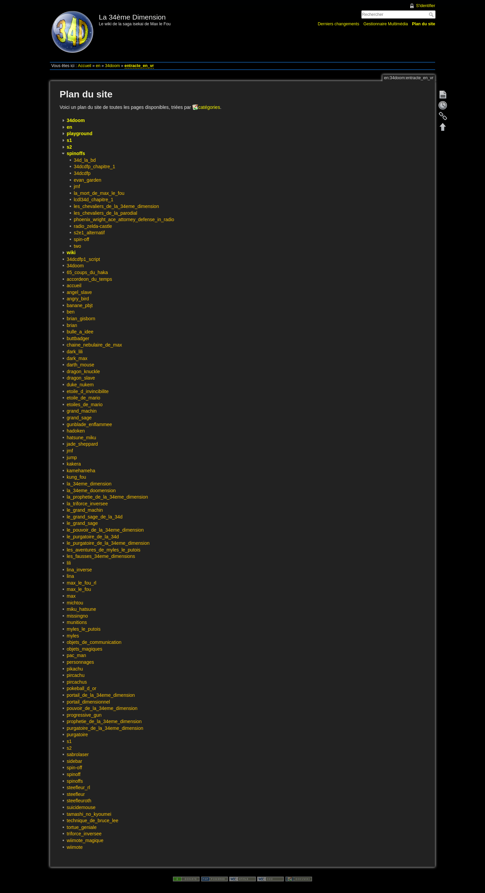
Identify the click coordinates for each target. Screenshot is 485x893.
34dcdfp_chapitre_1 (94, 166)
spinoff (73, 774)
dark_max (77, 358)
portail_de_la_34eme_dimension (101, 695)
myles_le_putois (83, 629)
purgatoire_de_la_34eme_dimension (105, 728)
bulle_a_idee (80, 331)
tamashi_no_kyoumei (89, 814)
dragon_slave (81, 378)
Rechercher (432, 14)
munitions (77, 622)
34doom (112, 65)
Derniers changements (338, 24)
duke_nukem (80, 384)
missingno (77, 616)
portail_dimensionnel (88, 702)
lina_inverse (79, 569)
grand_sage (79, 417)
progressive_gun (84, 715)
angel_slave (79, 292)
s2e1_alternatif (89, 232)
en (98, 65)
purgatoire (77, 734)
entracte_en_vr (139, 65)
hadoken (76, 431)
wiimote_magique (85, 840)
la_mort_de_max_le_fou (99, 193)
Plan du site (423, 24)
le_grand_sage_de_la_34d (95, 516)
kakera (74, 464)
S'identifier (425, 5)
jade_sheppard (82, 444)
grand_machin (82, 411)
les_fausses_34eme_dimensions (101, 556)
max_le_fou (79, 589)
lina (70, 576)
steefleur (76, 794)
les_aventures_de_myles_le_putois (103, 550)
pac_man (76, 655)
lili (69, 563)
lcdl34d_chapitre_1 (94, 199)
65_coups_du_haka (87, 272)
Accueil (84, 65)
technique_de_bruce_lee (92, 820)
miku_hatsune (81, 609)
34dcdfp (82, 173)
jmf (77, 186)
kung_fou (76, 477)
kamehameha (81, 470)
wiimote (75, 847)
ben (70, 312)
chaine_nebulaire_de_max (94, 345)
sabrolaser (78, 754)
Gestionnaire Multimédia (385, 24)
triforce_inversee (84, 833)
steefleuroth (79, 800)
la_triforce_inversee (87, 503)
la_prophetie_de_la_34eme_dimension (107, 497)
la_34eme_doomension (91, 490)
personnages (80, 662)
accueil (74, 285)
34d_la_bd (85, 160)
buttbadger (78, 338)
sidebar (74, 761)
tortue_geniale (82, 827)
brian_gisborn (81, 318)
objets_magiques (84, 649)
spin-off (81, 239)
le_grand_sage (82, 523)
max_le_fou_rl (81, 583)
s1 (69, 741)
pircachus (77, 682)
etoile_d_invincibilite (88, 391)
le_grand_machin (85, 510)
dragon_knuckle (83, 371)
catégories (209, 107)
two (77, 246)
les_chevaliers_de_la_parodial (105, 213)
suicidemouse (81, 807)
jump (72, 457)
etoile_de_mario (83, 397)
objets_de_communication (94, 642)
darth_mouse (80, 364)
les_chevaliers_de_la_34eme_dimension (116, 206)
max (71, 596)
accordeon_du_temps (89, 279)
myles (73, 635)
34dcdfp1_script (83, 259)
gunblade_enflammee (89, 424)
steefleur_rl (78, 787)
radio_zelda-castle (93, 226)
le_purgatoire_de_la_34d (93, 536)
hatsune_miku (81, 437)
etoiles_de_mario (85, 404)
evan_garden (87, 180)
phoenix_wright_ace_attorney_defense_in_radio (124, 219)
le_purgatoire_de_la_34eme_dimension (108, 543)
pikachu (75, 669)
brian (72, 325)
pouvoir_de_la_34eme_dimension (102, 708)
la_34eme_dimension (89, 483)
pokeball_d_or (81, 688)
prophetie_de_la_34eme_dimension (104, 721)
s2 (69, 748)
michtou (75, 602)
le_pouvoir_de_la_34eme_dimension (105, 530)
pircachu (76, 675)
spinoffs (75, 781)
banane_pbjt (80, 305)
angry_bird (78, 298)
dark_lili (75, 351)
